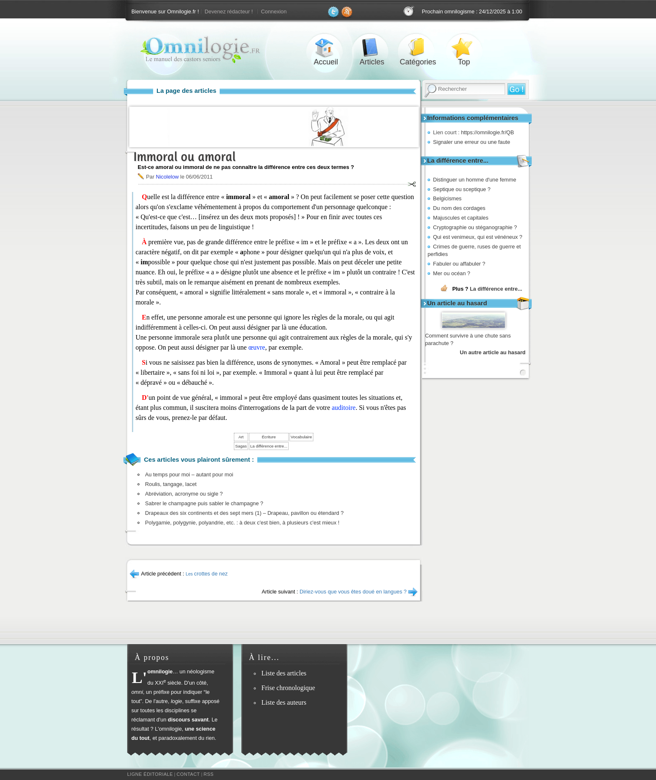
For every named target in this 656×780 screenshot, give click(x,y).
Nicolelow (167, 177)
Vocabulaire (301, 437)
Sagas (241, 446)
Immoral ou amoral (184, 157)
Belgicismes (447, 198)
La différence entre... (496, 289)
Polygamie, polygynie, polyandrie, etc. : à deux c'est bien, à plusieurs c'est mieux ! (242, 522)
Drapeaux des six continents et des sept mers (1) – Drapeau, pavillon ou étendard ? (244, 513)
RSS (209, 774)
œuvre (257, 347)
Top (464, 47)
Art (240, 437)
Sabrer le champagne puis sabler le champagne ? (204, 503)
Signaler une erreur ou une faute (471, 142)
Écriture (269, 437)
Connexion (274, 11)
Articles (372, 47)
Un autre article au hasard (492, 352)
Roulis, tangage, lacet (171, 484)
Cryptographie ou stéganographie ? (475, 227)
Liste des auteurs (284, 702)
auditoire (344, 407)
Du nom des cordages (459, 208)
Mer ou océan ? (451, 273)
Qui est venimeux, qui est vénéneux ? (477, 237)
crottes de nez (207, 573)
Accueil (326, 47)
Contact (188, 774)
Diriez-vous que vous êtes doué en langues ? (353, 591)
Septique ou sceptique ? (461, 189)
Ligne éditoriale (150, 774)
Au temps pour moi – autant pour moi (189, 474)
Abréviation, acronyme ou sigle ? (184, 494)
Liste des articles (284, 673)
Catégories (418, 47)
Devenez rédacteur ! (229, 11)
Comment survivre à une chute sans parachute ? (468, 339)
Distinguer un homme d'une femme (474, 179)
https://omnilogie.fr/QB (487, 132)
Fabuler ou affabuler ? (459, 264)
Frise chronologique (288, 687)
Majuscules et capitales (460, 218)
